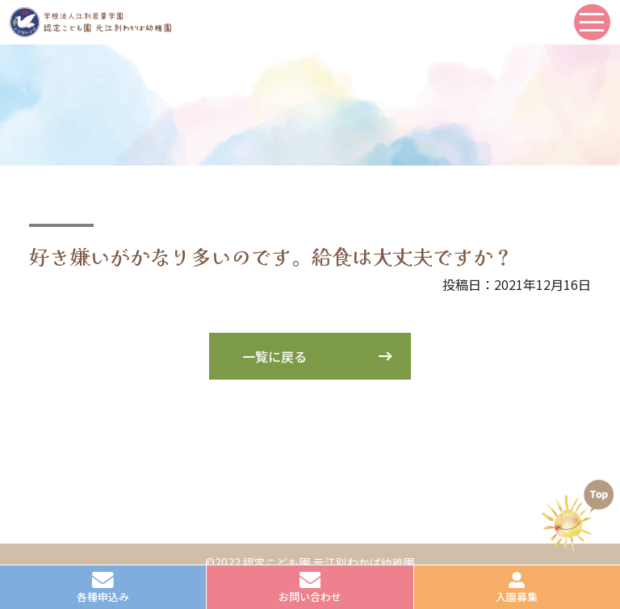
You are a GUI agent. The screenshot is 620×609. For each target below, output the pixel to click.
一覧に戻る (274, 356)
